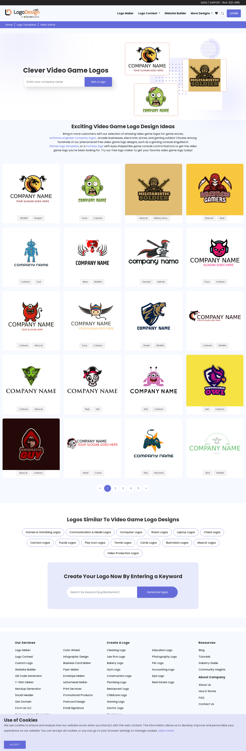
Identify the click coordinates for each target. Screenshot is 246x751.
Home (9, 24)
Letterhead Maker (75, 682)
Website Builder (175, 13)
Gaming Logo (116, 702)
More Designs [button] (200, 13)
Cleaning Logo (116, 650)
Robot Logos (159, 532)
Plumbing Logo (116, 682)
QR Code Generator (28, 676)
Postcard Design (74, 702)
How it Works (207, 691)
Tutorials (204, 657)
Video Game (47, 24)
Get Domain (23, 702)
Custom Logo (24, 663)
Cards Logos (148, 543)
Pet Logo (158, 663)
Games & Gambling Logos (43, 532)
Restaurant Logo (118, 689)
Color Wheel (71, 650)
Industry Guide (208, 663)
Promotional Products (78, 695)
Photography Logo (164, 657)
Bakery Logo (115, 663)
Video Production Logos (123, 553)
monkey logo (94, 146)
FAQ (201, 698)
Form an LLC (23, 708)
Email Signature (73, 708)
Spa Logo (158, 676)
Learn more (166, 731)
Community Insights (212, 670)
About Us (205, 685)
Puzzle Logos (67, 543)
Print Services (72, 689)
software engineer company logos (72, 138)
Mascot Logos (206, 543)
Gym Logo (113, 670)
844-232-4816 (231, 2)
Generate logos (157, 592)
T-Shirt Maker (24, 682)
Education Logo (162, 650)
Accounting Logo (163, 670)
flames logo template (64, 146)
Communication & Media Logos (90, 532)
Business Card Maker (77, 663)
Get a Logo (98, 82)
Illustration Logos (177, 543)
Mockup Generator (28, 689)
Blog (201, 650)
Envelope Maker (74, 676)
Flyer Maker (71, 670)
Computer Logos (131, 532)
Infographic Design (76, 657)
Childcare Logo (117, 695)
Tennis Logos (122, 543)
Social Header (24, 695)
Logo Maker (125, 13)
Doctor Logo (115, 708)
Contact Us (206, 704)
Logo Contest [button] (148, 13)
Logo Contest (24, 657)
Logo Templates (26, 24)
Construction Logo (119, 676)
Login (234, 13)
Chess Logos (212, 532)
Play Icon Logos (95, 543)
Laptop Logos (186, 532)
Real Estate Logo (163, 682)
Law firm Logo (116, 657)
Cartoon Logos (40, 543)
